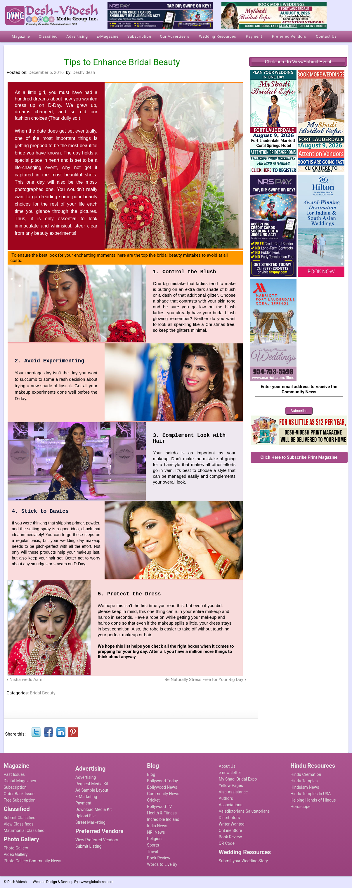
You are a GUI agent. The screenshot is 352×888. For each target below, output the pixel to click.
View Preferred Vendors (96, 839)
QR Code (227, 843)
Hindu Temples (304, 780)
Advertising (85, 777)
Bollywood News (162, 787)
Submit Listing (88, 846)
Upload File (85, 816)
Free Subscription (20, 800)
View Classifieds (19, 824)
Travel (152, 851)
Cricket (153, 800)
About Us (227, 766)
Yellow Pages (231, 785)
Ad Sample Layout (91, 790)
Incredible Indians (163, 819)
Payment (83, 803)
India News (157, 825)
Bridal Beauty (43, 693)
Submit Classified (20, 817)
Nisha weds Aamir (27, 679)
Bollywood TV (159, 806)
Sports (153, 845)
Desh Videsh (17, 882)
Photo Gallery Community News (32, 861)
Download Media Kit (93, 809)
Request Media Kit (91, 783)
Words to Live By (162, 864)
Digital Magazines (20, 780)
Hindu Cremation (305, 774)
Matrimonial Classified (24, 830)
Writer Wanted (232, 824)
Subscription (15, 787)
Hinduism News (304, 787)
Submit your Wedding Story (243, 861)
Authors (226, 798)
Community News (163, 793)
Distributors (229, 817)
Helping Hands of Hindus (313, 800)
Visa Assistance (233, 792)
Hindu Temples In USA (310, 793)
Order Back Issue (19, 793)
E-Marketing (86, 796)
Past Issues (14, 774)
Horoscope (300, 806)
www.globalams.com (97, 882)
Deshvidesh (83, 72)
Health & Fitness (162, 813)
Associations (230, 804)
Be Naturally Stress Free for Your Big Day (203, 679)
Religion (154, 838)
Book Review (158, 858)
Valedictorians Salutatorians (244, 811)
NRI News (156, 832)
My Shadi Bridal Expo (238, 779)
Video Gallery (16, 854)
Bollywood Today (162, 780)
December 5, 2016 (46, 72)
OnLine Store (230, 830)
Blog (151, 774)
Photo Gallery (16, 848)
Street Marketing (90, 822)
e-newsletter (230, 772)
